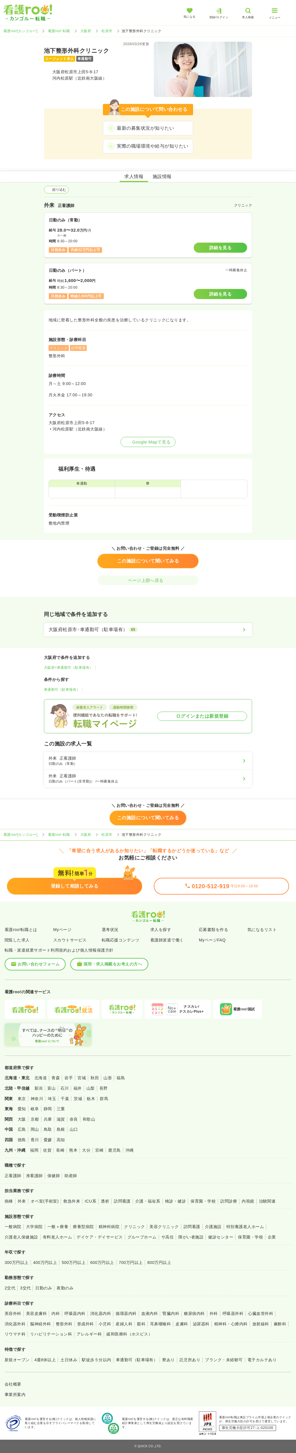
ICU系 (90, 1201)
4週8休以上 (45, 1359)
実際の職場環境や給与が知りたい (152, 146)
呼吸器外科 (233, 1313)
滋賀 (61, 1119)
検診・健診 (175, 1201)
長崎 (60, 1150)
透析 (105, 1201)
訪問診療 (228, 1201)
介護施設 (213, 1226)
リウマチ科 (15, 1334)
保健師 (53, 1175)
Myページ (62, 929)
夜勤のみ (65, 1288)
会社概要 (13, 1384)
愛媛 (48, 1139)
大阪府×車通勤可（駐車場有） (68, 668)
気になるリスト (262, 929)
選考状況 (110, 929)
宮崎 (99, 1150)
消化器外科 (15, 1324)
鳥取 (48, 1129)
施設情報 (162, 176)
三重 (61, 1108)
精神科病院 (109, 1226)
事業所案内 (15, 1394)
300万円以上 (17, 1262)
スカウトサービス (70, 940)
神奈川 (37, 1098)
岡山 (35, 1129)
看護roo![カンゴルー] (20, 31)
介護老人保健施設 (21, 1237)
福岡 (34, 1150)
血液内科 (149, 1313)
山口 (74, 1129)
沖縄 (129, 1150)
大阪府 (85, 31)
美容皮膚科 (36, 1313)
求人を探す (160, 929)
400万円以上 (45, 1262)
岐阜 (35, 1108)
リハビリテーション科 (51, 1334)
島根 (61, 1129)
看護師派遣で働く (167, 940)
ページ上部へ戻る (148, 580)
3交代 (25, 1288)
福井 (77, 1088)
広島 (22, 1129)
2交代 (10, 1288)
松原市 (106, 31)
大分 (86, 1150)
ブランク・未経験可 (224, 1359)
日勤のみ (43, 1288)
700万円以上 (131, 1262)
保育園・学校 (203, 1201)
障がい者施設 (191, 1237)
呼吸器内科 (74, 1313)
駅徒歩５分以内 (96, 1359)
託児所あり (190, 1359)
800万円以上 (159, 1262)
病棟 (9, 1201)
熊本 (73, 1150)
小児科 (105, 1324)
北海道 (40, 1077)
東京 (22, 1098)
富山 (51, 1088)
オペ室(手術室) (45, 1201)
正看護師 (13, 1175)
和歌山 (89, 1119)
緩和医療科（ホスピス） (129, 1334)
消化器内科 (100, 1313)
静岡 (48, 1108)
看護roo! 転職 (59, 31)
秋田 (94, 1077)
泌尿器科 (201, 1324)
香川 (35, 1139)
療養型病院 (83, 1226)
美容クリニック (164, 1226)
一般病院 (13, 1226)
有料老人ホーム (57, 1237)
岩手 (68, 1077)
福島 (120, 1077)
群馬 (104, 1098)
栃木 (91, 1098)
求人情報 (133, 176)
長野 (103, 1088)
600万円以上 (102, 1262)
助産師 (70, 1175)
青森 (55, 1077)
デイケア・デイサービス (100, 1237)
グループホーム (142, 1237)
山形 (107, 1077)
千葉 (65, 1098)
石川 (64, 1088)
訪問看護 (122, 1201)
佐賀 (47, 1150)
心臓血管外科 (260, 1313)
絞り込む (56, 189)
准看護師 (34, 1175)
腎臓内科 (170, 1313)
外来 (22, 1201)
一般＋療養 (57, 1226)
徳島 (22, 1139)
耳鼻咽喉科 (160, 1324)
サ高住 (167, 1237)
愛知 (22, 1108)
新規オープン (17, 1359)
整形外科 (64, 1324)
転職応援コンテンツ (120, 940)
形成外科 (85, 1324)
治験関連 (267, 1201)
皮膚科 (181, 1324)
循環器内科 (126, 1313)
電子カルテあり (262, 1359)
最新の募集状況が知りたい (145, 128)
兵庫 (48, 1119)
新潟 (38, 1088)
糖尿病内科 (194, 1313)
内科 (55, 1313)
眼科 (141, 1324)
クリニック (134, 1226)
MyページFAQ (212, 940)
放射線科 (260, 1324)
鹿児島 (114, 1150)
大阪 (22, 1119)
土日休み (68, 1359)
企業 (272, 1237)
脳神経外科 (40, 1324)
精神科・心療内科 (231, 1324)
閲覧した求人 (17, 940)
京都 (35, 1119)
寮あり (168, 1359)
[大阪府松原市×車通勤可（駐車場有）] (148, 629)
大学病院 (34, 1226)
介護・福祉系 (147, 1201)
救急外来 (71, 1201)
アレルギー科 (89, 1334)
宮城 (81, 1077)
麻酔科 (280, 1324)
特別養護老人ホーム (245, 1226)
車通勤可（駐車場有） (62, 690)
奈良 (74, 1119)
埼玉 (52, 1098)
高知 (61, 1139)
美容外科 (13, 1313)
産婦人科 (124, 1324)
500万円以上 (74, 1262)
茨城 (78, 1098)
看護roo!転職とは (21, 929)
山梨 (90, 1088)
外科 (214, 1313)
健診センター (220, 1237)
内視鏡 (248, 1201)
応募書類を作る (213, 929)
